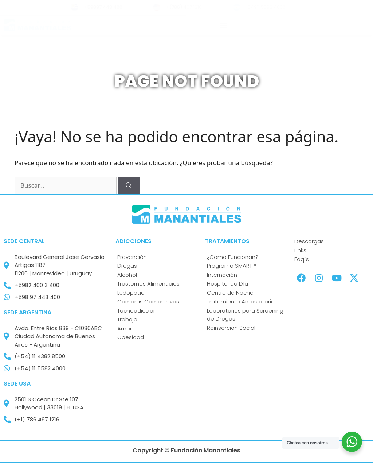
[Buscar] (129, 185)
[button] (223, 25)
